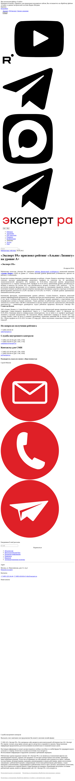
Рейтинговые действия (8, 250)
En (4, 228)
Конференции (11, 239)
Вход (5, 13)
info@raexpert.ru (31, 576)
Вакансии (8, 558)
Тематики (10, 240)
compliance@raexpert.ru (8, 343)
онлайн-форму (49, 738)
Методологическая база (12, 552)
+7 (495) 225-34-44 (7, 576)
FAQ (8, 244)
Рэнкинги (10, 237)
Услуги (9, 242)
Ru (8, 228)
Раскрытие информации (13, 554)
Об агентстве (9, 551)
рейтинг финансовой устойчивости (47, 271)
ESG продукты (11, 235)
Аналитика (10, 233)
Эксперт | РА (7, 11)
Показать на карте (7, 570)
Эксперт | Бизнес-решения (19, 11)
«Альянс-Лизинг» (7, 273)
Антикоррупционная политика (15, 559)
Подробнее (4, 8)
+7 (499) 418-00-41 (19, 576)
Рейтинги (10, 232)
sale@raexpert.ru (6, 331)
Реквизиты (8, 556)
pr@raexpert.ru (5, 355)
